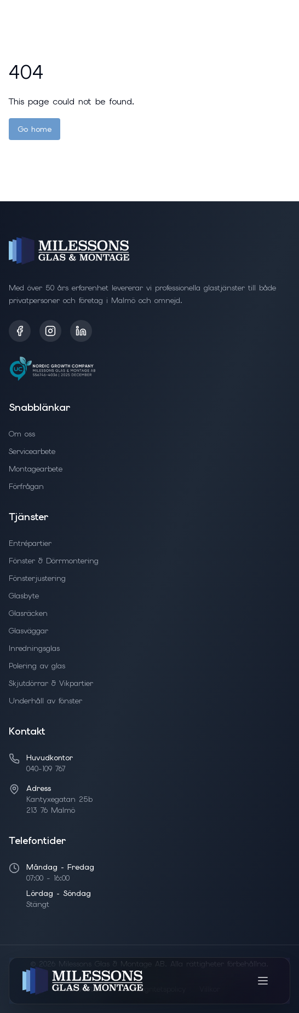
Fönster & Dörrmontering (54, 561)
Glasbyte (24, 596)
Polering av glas (37, 666)
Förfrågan (26, 486)
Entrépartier (30, 543)
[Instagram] (50, 331)
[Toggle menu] (263, 980)
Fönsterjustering (37, 578)
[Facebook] (20, 331)
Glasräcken (28, 613)
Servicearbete (32, 451)
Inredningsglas (34, 648)
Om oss (22, 434)
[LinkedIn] (81, 331)
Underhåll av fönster (45, 701)
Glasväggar (28, 631)
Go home (34, 129)
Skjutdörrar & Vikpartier (51, 683)
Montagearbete (35, 469)
